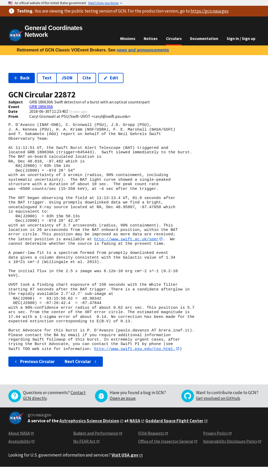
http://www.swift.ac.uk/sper (126, 239)
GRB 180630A (41, 106)
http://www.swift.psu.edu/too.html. (134, 348)
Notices (151, 38)
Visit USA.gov (124, 455)
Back (22, 78)
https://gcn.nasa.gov (209, 11)
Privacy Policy (215, 433)
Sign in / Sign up (241, 38)
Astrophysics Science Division (89, 421)
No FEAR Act (84, 441)
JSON (67, 78)
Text (47, 78)
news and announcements (142, 50)
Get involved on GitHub (218, 398)
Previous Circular (34, 362)
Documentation (204, 38)
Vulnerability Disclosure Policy (230, 441)
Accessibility (19, 441)
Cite (86, 78)
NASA (135, 421)
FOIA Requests (151, 433)
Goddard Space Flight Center (174, 421)
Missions (127, 38)
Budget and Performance (95, 433)
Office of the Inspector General (165, 441)
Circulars (174, 38)
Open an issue (123, 398)
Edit (110, 78)
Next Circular (81, 362)
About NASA (19, 433)
